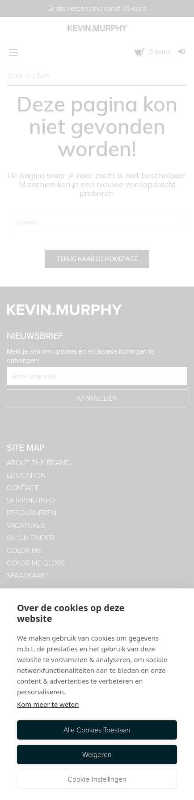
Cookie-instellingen (97, 779)
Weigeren (97, 754)
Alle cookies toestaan (97, 730)
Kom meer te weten (48, 704)
